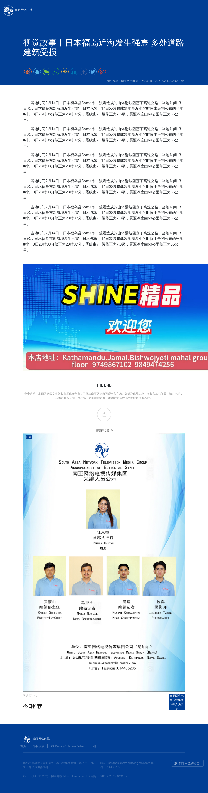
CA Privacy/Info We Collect (68, 746)
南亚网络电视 (17, 10)
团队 (95, 746)
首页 (23, 746)
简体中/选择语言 (186, 763)
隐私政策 (38, 746)
